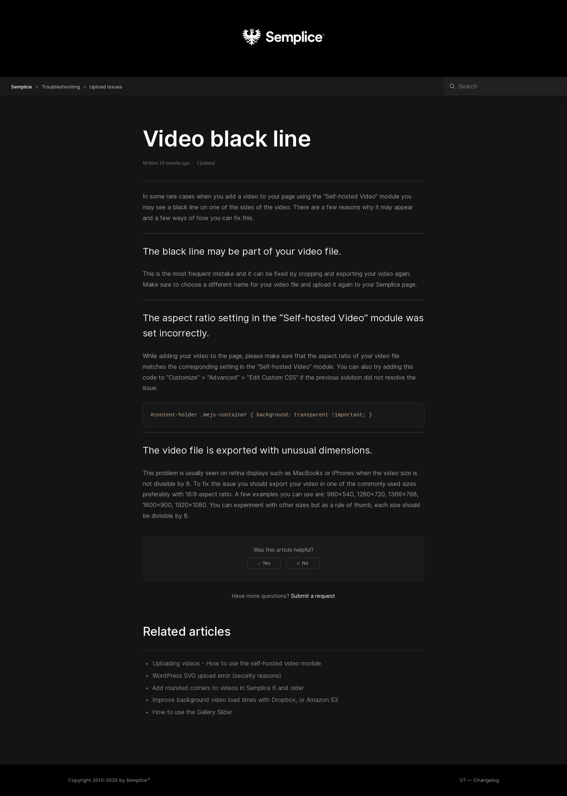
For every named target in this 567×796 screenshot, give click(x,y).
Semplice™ (138, 780)
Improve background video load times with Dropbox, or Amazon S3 (245, 699)
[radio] (264, 563)
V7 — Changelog (479, 780)
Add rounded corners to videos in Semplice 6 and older (228, 688)
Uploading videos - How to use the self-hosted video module (236, 663)
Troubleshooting (61, 87)
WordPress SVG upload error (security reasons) (216, 675)
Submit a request (313, 595)
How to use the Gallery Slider (192, 712)
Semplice (21, 87)
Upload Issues (106, 87)
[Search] (505, 86)
